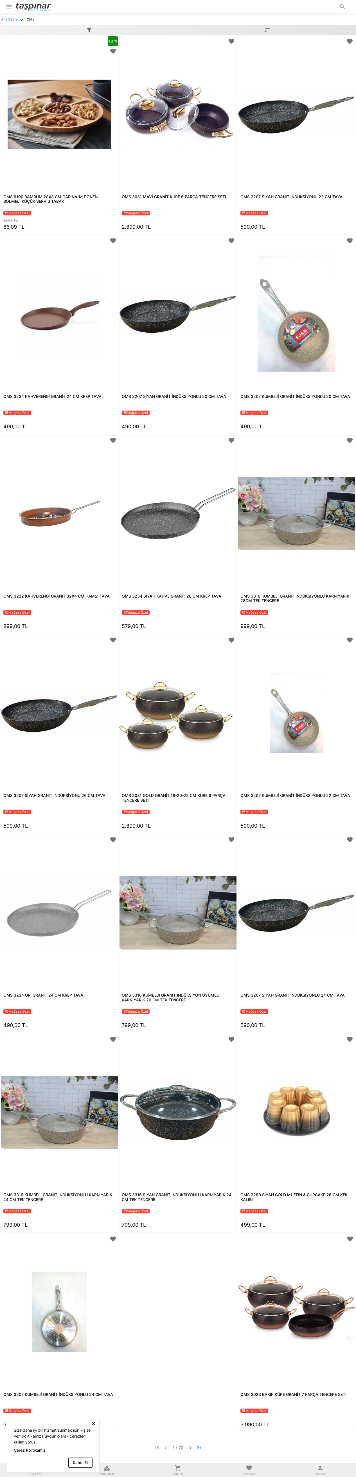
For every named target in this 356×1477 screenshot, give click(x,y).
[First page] (157, 1447)
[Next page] (190, 1447)
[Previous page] (166, 1447)
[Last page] (199, 1447)
